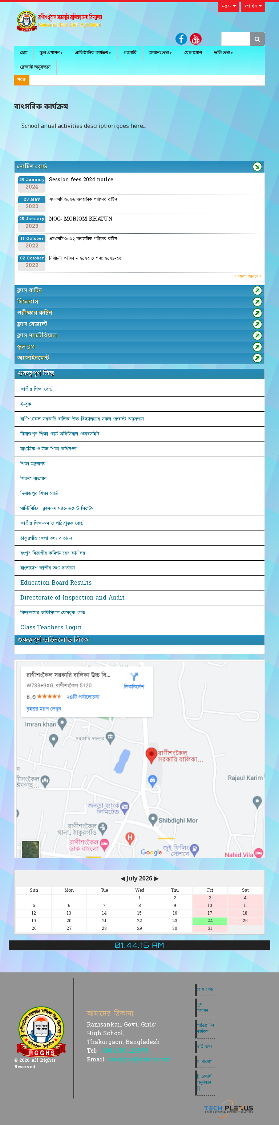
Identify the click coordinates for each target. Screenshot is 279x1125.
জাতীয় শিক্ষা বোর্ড (36, 389)
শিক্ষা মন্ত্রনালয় (32, 463)
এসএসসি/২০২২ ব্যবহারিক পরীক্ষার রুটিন (83, 239)
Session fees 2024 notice (81, 180)
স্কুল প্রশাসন (50, 52)
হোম (24, 52)
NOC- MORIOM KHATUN (81, 219)
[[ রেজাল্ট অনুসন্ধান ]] (205, 1082)
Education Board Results (56, 583)
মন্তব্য (229, 6)
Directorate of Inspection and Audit (72, 597)
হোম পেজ (205, 989)
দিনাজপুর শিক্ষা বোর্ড (39, 493)
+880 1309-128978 (123, 1051)
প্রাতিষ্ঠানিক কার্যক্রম (91, 52)
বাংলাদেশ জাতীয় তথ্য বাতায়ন (47, 568)
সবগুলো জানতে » (248, 276)
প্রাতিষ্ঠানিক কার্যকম (206, 1029)
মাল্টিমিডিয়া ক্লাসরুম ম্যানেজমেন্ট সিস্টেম (57, 508)
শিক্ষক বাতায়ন (33, 478)
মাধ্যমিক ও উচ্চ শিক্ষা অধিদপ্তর (48, 448)
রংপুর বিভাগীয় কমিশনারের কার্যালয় (52, 553)
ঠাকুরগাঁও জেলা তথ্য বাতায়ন (46, 538)
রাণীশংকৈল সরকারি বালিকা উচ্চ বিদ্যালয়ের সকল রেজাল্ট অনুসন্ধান (82, 419)
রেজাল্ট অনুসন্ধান (35, 67)
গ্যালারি (130, 52)
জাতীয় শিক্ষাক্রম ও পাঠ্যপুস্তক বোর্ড (51, 523)
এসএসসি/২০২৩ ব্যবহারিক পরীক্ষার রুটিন (83, 199)
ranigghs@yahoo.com (139, 1059)
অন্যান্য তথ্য (159, 52)
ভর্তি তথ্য (222, 52)
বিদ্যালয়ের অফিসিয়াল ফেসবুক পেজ (52, 612)
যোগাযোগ (193, 52)
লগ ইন (253, 6)
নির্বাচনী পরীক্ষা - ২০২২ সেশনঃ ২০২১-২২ (85, 258)
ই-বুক (25, 404)
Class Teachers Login (51, 627)
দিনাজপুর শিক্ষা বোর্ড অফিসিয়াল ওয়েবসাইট (59, 434)
